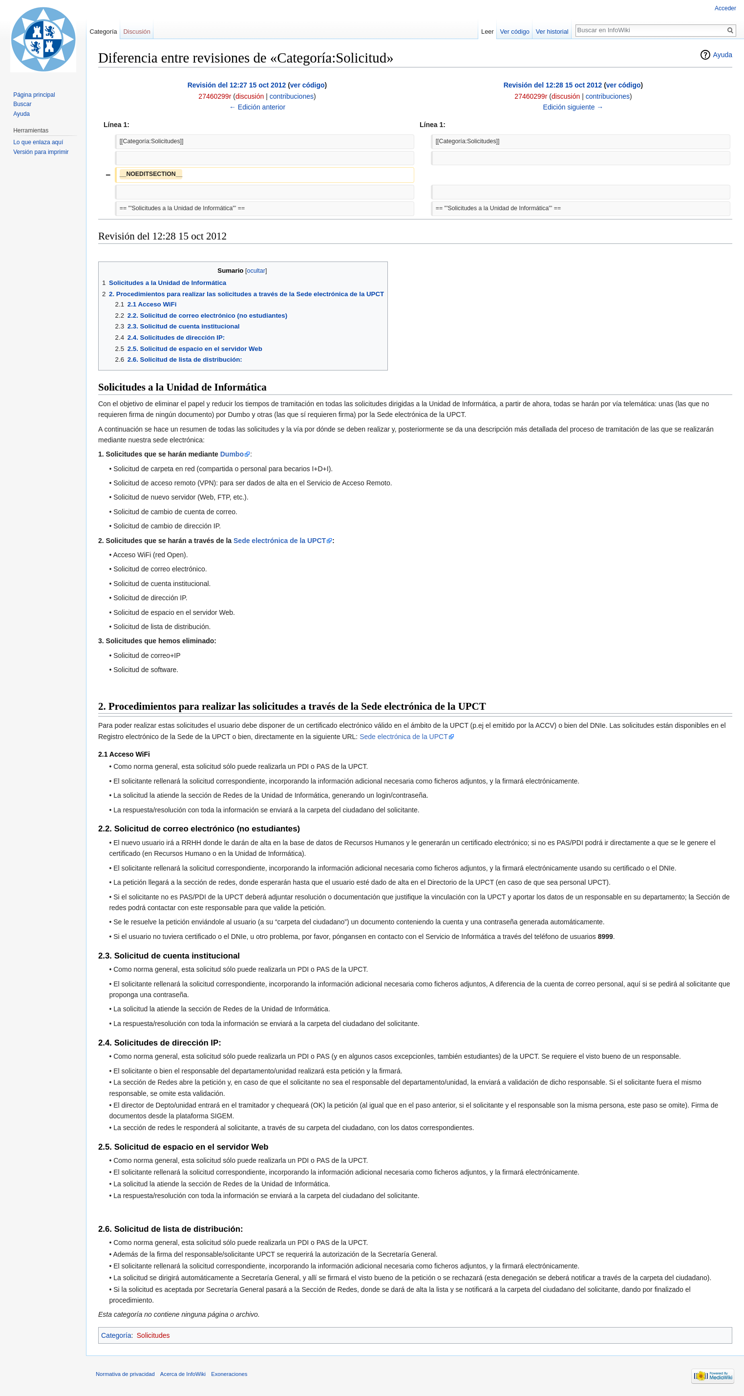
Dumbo (232, 454)
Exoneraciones (229, 1374)
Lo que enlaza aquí (38, 142)
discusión (249, 96)
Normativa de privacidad (125, 1374)
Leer (487, 31)
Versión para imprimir (40, 152)
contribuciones (292, 96)
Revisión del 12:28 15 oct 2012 (553, 85)
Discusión (136, 31)
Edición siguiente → (573, 107)
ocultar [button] (256, 270)
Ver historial (552, 31)
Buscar (22, 104)
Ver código (515, 31)
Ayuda (722, 55)
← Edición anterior (257, 107)
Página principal (34, 94)
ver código (307, 85)
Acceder (725, 8)
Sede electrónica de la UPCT (280, 541)
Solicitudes (153, 1335)
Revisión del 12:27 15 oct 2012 (237, 85)
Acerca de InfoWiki (183, 1374)
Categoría (116, 1335)
